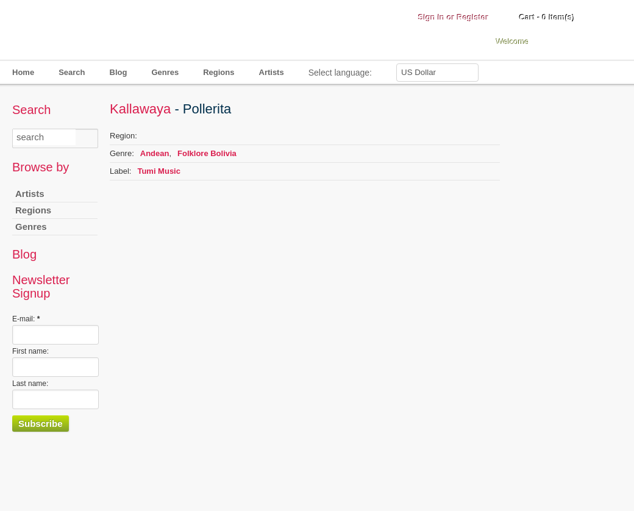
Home (23, 72)
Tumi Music (158, 171)
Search (72, 72)
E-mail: (26, 319)
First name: (30, 351)
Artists (271, 72)
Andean (154, 153)
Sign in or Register (453, 17)
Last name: (30, 383)
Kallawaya (140, 108)
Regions (218, 72)
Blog (118, 72)
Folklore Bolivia (207, 153)
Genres (165, 72)
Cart (547, 17)
